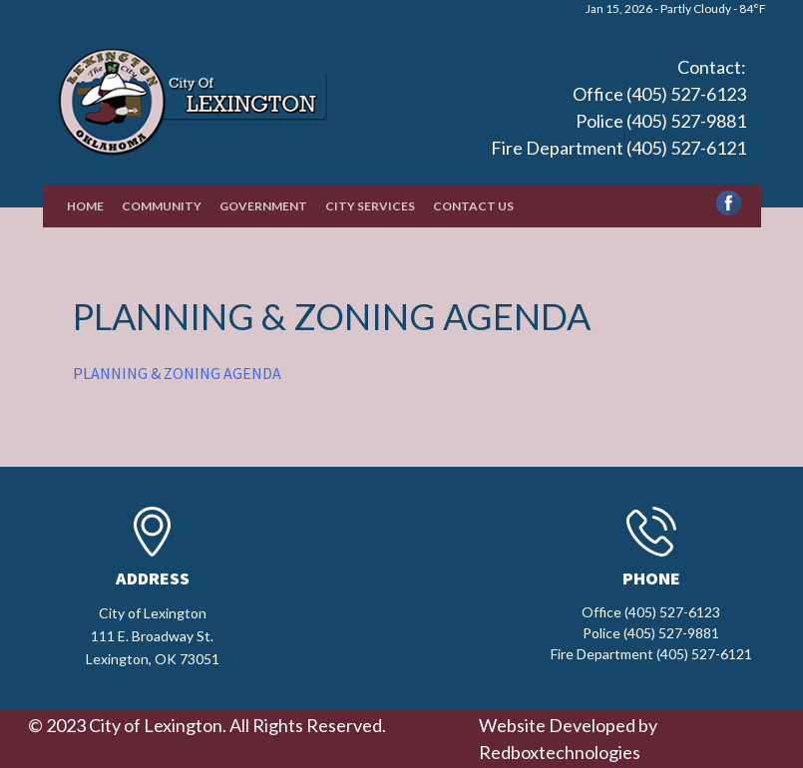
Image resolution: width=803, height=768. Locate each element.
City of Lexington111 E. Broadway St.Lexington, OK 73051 (152, 635)
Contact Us (473, 205)
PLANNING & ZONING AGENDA (177, 373)
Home (85, 205)
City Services (370, 205)
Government (263, 205)
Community (161, 205)
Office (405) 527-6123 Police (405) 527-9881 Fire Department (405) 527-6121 (618, 121)
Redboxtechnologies (559, 752)
